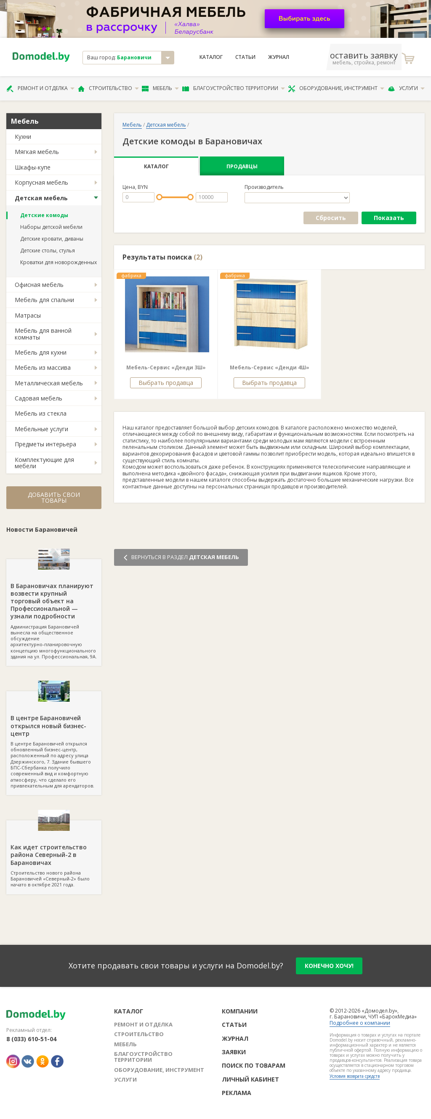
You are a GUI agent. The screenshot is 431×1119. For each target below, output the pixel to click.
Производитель (264, 187)
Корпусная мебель (41, 182)
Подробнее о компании (360, 1022)
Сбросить (331, 218)
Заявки (234, 1052)
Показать (389, 218)
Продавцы (242, 166)
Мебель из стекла (41, 413)
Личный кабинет (250, 1079)
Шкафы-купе (33, 167)
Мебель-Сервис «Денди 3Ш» (166, 367)
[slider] (159, 197)
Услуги (406, 88)
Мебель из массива (43, 367)
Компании (240, 1011)
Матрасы (28, 315)
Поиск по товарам (253, 1065)
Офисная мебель (39, 285)
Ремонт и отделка (40, 88)
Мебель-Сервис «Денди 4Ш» (269, 367)
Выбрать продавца (165, 383)
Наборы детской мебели (51, 227)
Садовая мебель (38, 398)
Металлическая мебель (49, 383)
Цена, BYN (135, 187)
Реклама (236, 1093)
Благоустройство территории (233, 88)
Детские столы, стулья (47, 250)
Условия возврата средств (355, 1076)
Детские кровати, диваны (51, 238)
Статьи (245, 57)
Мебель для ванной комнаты (43, 333)
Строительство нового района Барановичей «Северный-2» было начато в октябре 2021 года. (54, 854)
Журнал (278, 57)
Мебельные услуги (41, 429)
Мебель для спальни (44, 300)
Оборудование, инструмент (336, 88)
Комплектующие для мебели (44, 463)
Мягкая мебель (37, 152)
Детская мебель (41, 198)
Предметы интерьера (45, 444)
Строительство (108, 88)
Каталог (211, 57)
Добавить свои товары (54, 497)
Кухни (23, 137)
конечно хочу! (329, 966)
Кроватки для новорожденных (58, 262)
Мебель (160, 88)
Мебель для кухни (41, 352)
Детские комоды (44, 215)
